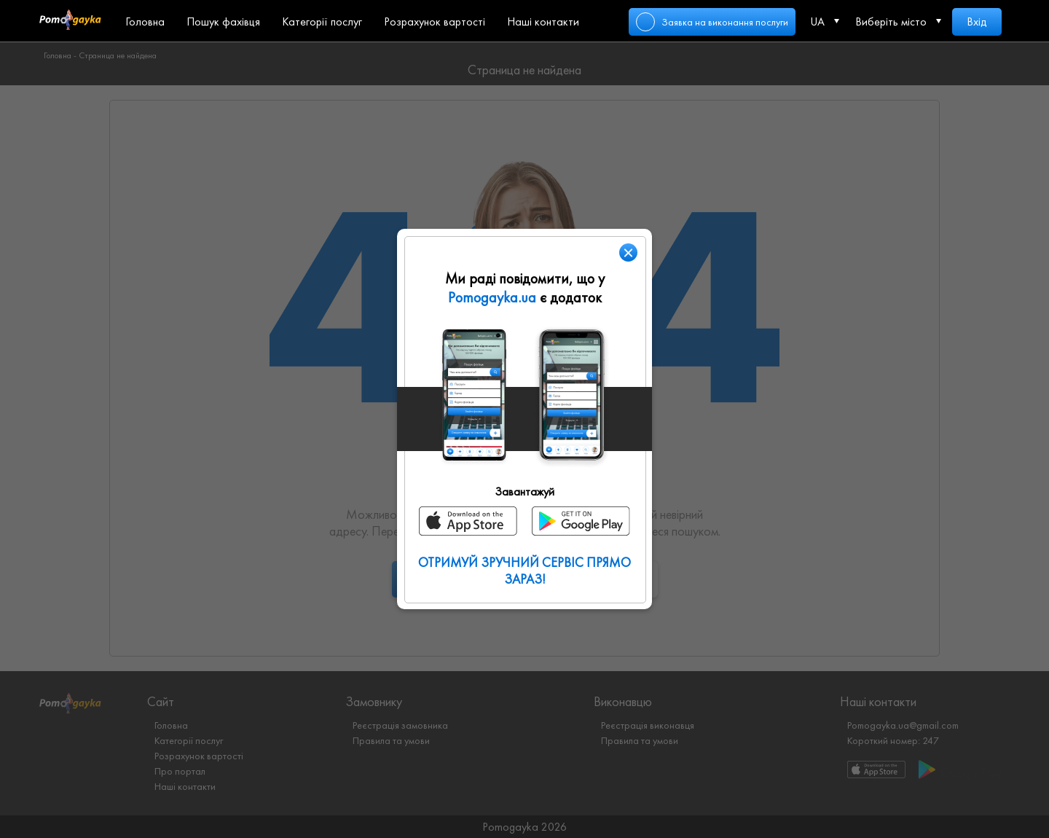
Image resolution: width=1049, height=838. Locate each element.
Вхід (977, 21)
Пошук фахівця (223, 21)
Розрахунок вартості (434, 21)
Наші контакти (543, 21)
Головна (145, 21)
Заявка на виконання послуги (724, 21)
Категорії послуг (322, 21)
